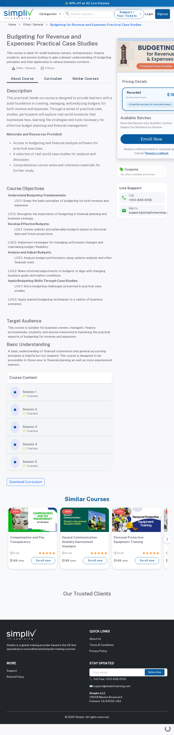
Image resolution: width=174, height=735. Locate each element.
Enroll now (43, 560)
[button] (59, 392)
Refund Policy (15, 676)
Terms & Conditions (101, 644)
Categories (50, 14)
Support (12, 670)
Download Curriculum (25, 482)
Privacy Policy (98, 651)
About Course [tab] (22, 78)
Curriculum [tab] (53, 78)
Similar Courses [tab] (85, 78)
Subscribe (154, 672)
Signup (162, 14)
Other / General (33, 24)
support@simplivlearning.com (111, 686)
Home (12, 24)
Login (149, 14)
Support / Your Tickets (129, 14)
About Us (95, 638)
